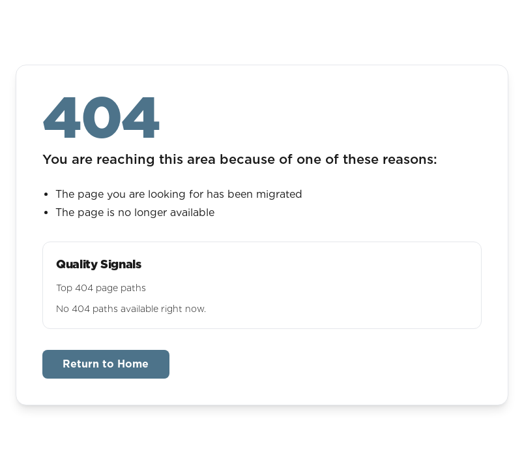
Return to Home (106, 364)
